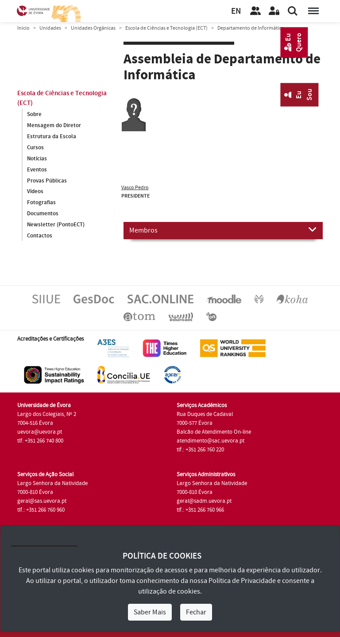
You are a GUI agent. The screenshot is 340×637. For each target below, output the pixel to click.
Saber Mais (150, 612)
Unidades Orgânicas (93, 28)
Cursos (35, 147)
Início (23, 28)
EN (236, 11)
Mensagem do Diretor (54, 125)
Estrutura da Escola (51, 136)
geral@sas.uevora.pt (41, 501)
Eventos (37, 170)
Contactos (39, 236)
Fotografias (41, 203)
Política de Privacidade (242, 580)
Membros (223, 230)
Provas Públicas (47, 181)
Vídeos (35, 192)
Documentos (42, 214)
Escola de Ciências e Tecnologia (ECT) (166, 28)
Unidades (50, 28)
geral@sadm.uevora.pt (204, 501)
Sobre (34, 114)
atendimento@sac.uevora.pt (210, 441)
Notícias (37, 159)
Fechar (196, 612)
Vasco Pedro (135, 187)
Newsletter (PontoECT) (56, 225)
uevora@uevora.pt (39, 432)
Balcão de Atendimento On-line (214, 432)
